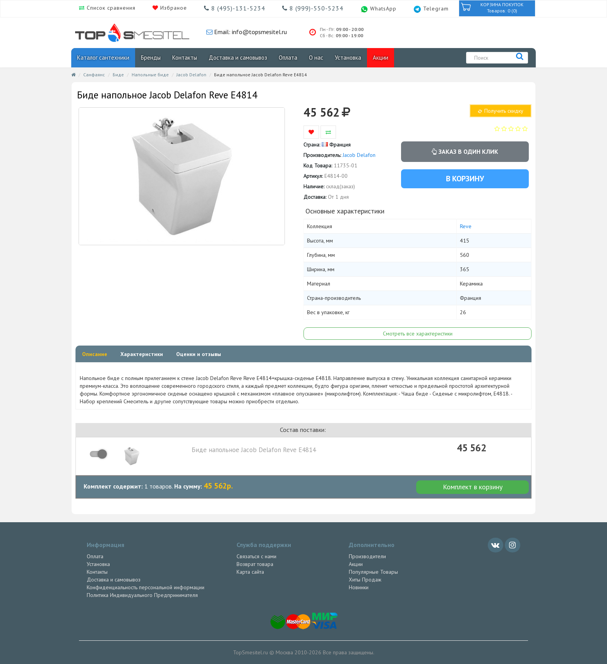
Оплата (288, 57)
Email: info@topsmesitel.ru (250, 32)
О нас (316, 57)
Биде (118, 74)
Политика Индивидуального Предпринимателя (142, 595)
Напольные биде (150, 74)
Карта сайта (250, 571)
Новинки (359, 587)
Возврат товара (255, 564)
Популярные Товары (373, 571)
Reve (466, 226)
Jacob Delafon (191, 74)
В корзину (465, 179)
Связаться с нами (256, 556)
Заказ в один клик (465, 151)
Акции (380, 57)
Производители (367, 556)
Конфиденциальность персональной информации (145, 587)
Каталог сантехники (103, 57)
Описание (94, 354)
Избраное (172, 7)
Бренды (151, 57)
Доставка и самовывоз (238, 57)
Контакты (184, 57)
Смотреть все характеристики (418, 333)
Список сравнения (110, 7)
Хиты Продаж (365, 579)
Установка (348, 57)
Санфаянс (94, 74)
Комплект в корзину (472, 486)
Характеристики (141, 354)
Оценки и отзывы (198, 354)
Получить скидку (500, 110)
